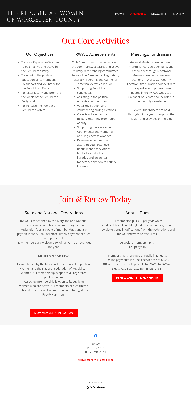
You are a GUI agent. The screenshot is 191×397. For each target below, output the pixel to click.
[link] (50, 20)
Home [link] (119, 14)
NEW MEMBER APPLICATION (53, 313)
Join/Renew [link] (137, 14)
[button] (178, 13)
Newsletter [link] (159, 14)
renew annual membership (137, 278)
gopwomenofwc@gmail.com (95, 359)
